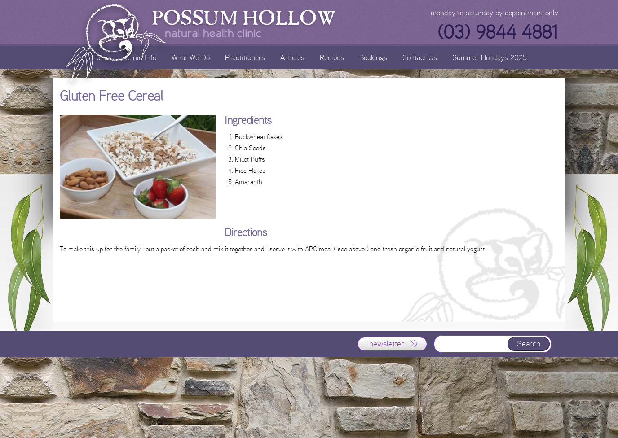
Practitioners (245, 57)
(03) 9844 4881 (497, 32)
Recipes (332, 57)
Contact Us (419, 57)
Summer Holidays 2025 (489, 57)
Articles (292, 57)
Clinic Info (140, 57)
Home (101, 57)
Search (528, 344)
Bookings (373, 57)
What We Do (191, 57)
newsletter (386, 344)
